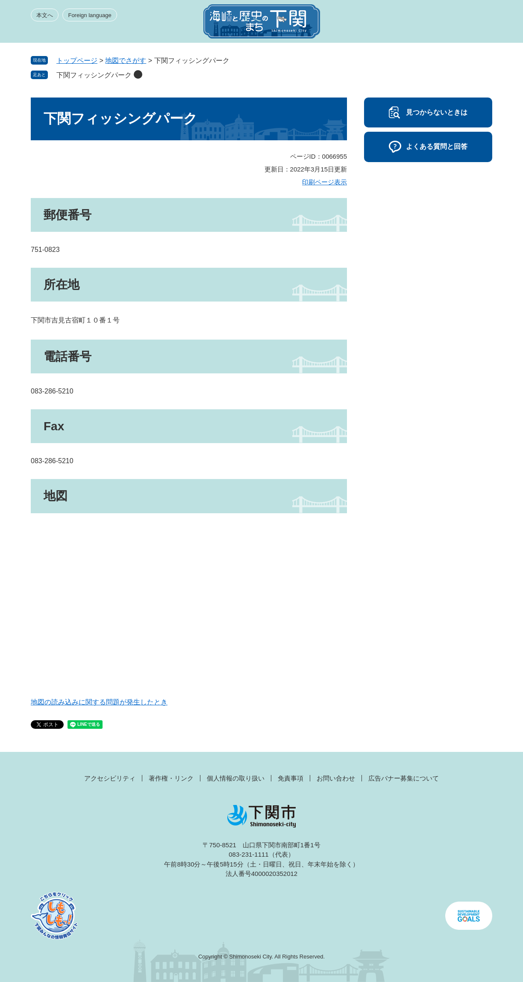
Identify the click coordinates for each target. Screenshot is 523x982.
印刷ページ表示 (324, 182)
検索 (446, 24)
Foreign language (89, 15)
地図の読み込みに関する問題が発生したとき (99, 702)
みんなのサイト (415, 24)
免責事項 (290, 778)
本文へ (44, 15)
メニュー (476, 24)
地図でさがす (125, 60)
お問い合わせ (336, 778)
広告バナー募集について (403, 778)
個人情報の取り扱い (235, 778)
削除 (138, 74)
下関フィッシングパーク (94, 75)
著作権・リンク (171, 778)
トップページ (76, 60)
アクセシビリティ (109, 778)
